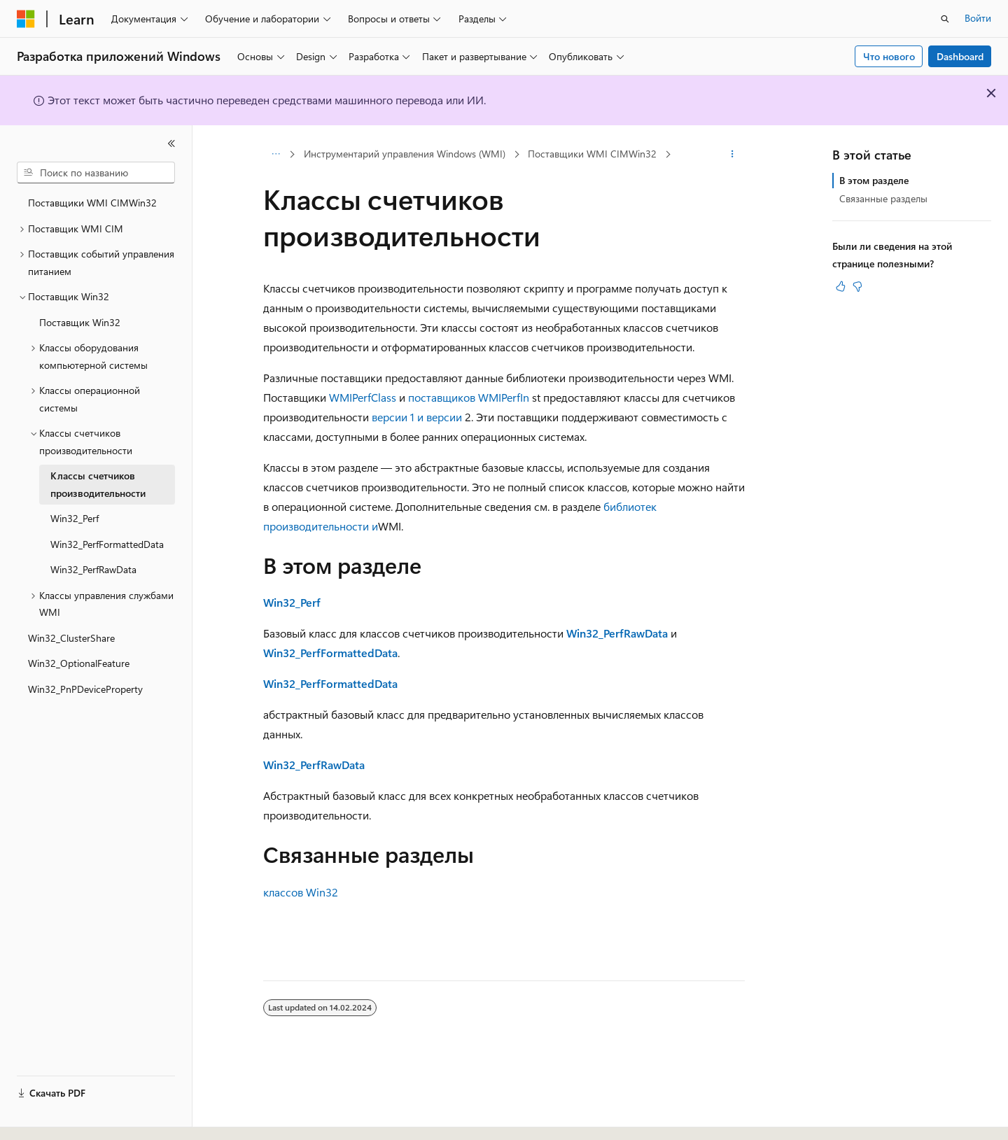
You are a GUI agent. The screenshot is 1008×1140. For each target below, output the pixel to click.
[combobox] (96, 173)
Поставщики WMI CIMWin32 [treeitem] (92, 202)
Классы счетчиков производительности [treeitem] (98, 484)
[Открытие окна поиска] (945, 18)
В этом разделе (874, 180)
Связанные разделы (883, 198)
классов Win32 (300, 892)
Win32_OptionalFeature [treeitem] (79, 663)
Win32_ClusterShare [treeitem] (71, 638)
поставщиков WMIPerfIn (468, 397)
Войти (978, 17)
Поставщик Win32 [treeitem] (79, 322)
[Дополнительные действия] (732, 154)
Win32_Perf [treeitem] (74, 518)
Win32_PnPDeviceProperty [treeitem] (85, 689)
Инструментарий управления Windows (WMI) (404, 153)
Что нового (889, 56)
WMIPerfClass (362, 397)
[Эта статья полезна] (840, 286)
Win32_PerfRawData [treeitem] (93, 569)
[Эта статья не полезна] (857, 286)
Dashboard (960, 56)
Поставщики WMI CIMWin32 (592, 153)
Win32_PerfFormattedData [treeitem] (107, 544)
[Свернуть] (171, 143)
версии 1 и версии (418, 416)
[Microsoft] (26, 19)
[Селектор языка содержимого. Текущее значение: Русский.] (49, 1117)
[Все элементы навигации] (275, 154)
